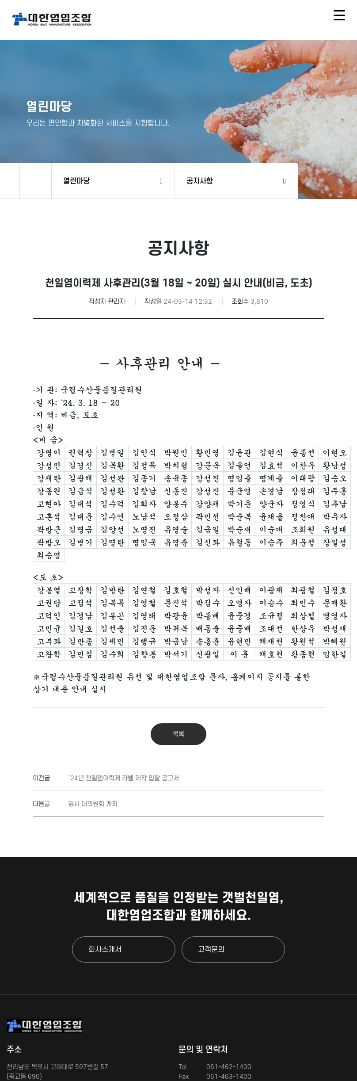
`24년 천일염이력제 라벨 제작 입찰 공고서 (106, 778)
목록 (178, 734)
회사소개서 (105, 949)
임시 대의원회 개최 (75, 804)
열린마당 (76, 181)
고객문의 (211, 949)
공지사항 (199, 181)
